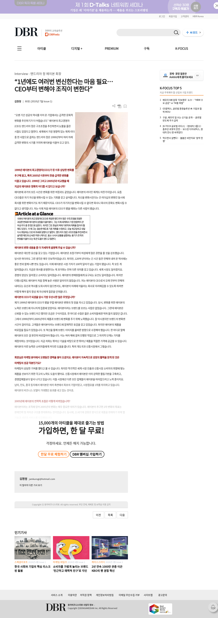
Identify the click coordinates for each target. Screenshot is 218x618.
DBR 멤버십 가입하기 (87, 454)
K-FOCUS (181, 48)
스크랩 (125, 106)
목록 (110, 515)
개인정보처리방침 (105, 595)
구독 (147, 48)
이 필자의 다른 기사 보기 (31, 485)
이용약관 (72, 595)
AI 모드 (194, 32)
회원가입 (173, 16)
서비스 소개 (57, 595)
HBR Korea (198, 16)
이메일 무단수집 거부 (129, 595)
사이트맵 (148, 595)
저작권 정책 (86, 595)
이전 (98, 515)
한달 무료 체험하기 (54, 454)
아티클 (41, 48)
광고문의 (162, 595)
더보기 (114, 106)
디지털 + (76, 48)
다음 (122, 515)
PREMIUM (112, 48)
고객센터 (185, 16)
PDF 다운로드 (119, 106)
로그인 (162, 16)
